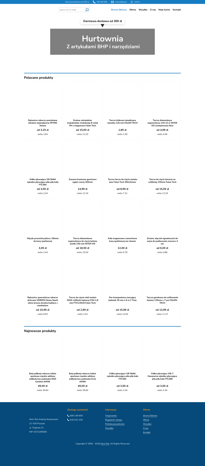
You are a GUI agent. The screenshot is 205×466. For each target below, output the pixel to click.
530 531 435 (76, 419)
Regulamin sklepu (113, 419)
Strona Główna (119, 9)
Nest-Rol (105, 443)
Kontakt (177, 9)
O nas (153, 9)
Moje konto (164, 9)
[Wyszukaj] (87, 9)
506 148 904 (76, 415)
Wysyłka (143, 9)
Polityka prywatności (115, 424)
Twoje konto (111, 415)
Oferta (132, 9)
